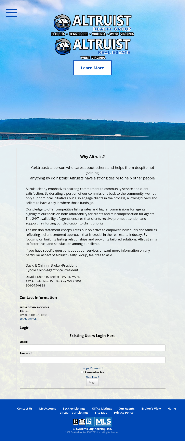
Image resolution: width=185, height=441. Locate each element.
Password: (26, 353)
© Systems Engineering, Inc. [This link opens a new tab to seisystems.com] (92, 429)
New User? (92, 377)
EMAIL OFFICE (28, 318)
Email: (24, 341)
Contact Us (24, 408)
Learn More (92, 68)
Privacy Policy (123, 412)
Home (172, 408)
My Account (47, 408)
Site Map (101, 412)
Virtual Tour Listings (74, 412)
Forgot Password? (92, 368)
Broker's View (151, 408)
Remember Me (92, 372)
